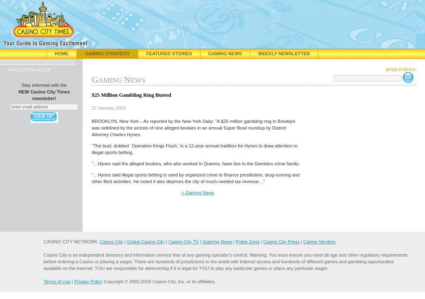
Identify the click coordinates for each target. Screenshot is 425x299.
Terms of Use (57, 281)
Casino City (111, 241)
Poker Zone (247, 241)
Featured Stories (169, 53)
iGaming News (217, 241)
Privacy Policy (88, 281)
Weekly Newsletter (284, 53)
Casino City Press (281, 241)
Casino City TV (184, 241)
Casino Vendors (319, 241)
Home (61, 53)
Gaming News (225, 53)
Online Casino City (146, 241)
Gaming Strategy (107, 53)
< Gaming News (197, 192)
